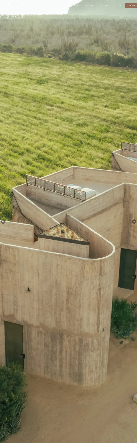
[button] (28, 5)
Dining (40, 5)
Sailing (64, 5)
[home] (13, 5)
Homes (118, 5)
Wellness (76, 5)
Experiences (52, 5)
